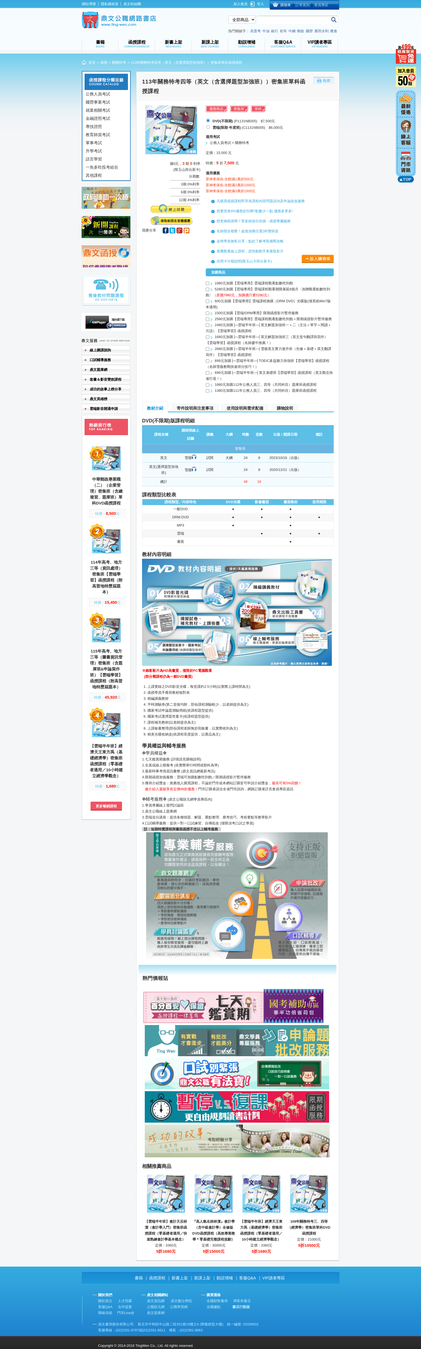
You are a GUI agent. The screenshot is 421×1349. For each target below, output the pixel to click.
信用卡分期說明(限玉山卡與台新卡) (244, 261)
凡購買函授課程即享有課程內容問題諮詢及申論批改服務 (261, 201)
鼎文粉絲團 (132, 4)
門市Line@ (125, 1313)
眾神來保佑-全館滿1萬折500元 (229, 179)
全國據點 (214, 1307)
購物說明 (285, 408)
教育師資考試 (98, 134)
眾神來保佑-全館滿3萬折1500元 (230, 191)
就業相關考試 (98, 110)
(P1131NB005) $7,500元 (244, 121)
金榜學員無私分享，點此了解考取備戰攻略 (250, 241)
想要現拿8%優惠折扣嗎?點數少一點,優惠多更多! (255, 211)
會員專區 (321, 5)
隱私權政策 (109, 4)
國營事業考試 (98, 102)
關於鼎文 (105, 1301)
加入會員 (240, 4)
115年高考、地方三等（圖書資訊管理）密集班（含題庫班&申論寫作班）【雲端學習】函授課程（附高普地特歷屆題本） (106, 669)
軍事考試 (94, 142)
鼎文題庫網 (156, 1313)
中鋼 (291, 31)
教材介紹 (155, 408)
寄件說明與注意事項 (195, 408)
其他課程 (94, 175)
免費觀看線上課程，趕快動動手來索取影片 (250, 251)
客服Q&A (247, 1278)
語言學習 (94, 159)
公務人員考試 (98, 94)
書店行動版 (241, 1307)
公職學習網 (179, 1307)
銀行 (274, 31)
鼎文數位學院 (181, 1301)
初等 (283, 31)
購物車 (285, 5)
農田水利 (321, 31)
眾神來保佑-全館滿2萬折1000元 (230, 185)
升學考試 (94, 151)
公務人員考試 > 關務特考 (229, 143)
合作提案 (125, 1307)
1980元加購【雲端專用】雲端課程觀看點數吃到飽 (254, 283)
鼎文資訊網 (156, 1301)
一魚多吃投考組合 (102, 167)
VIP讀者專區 (273, 1278)
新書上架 (180, 1278)
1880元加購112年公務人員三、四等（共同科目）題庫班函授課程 (266, 385)
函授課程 (157, 1278)
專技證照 (94, 126)
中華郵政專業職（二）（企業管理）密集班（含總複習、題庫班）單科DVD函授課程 (106, 491)
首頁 (91, 62)
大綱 (229, 458)
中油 (265, 31)
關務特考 (119, 62)
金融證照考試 (98, 118)
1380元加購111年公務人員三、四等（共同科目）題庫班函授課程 (266, 390)
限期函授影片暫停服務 (233, 777)
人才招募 (125, 1301)
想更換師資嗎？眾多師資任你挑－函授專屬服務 (254, 221)
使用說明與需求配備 (245, 408)
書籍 (139, 1278)
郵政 (300, 31)
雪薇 (188, 458)
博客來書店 (242, 1301)
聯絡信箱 (105, 1313)
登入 (260, 4)
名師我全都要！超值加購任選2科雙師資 (247, 231)
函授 (103, 62)
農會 (333, 31)
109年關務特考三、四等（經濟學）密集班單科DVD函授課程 (309, 1227)
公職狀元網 (156, 1307)
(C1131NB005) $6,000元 (248, 128)
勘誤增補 (225, 1278)
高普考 (255, 31)
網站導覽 (89, 4)
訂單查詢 (302, 5)
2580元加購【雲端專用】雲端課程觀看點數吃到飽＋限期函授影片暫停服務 (273, 319)
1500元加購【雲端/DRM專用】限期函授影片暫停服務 (256, 313)
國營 (309, 31)
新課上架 (202, 1278)
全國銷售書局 (217, 1301)
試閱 (209, 458)
